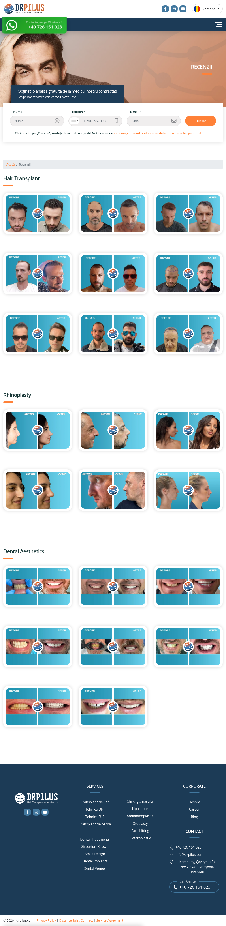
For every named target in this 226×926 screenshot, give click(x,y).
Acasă (10, 164)
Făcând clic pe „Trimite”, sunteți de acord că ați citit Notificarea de (108, 133)
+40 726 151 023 (185, 847)
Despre (194, 802)
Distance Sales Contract (76, 920)
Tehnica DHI (95, 810)
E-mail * (136, 112)
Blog (194, 817)
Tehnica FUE (95, 817)
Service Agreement (109, 920)
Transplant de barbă (95, 824)
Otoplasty (140, 824)
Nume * (19, 112)
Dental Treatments (95, 840)
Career (194, 810)
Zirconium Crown (94, 847)
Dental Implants (94, 861)
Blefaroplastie (140, 838)
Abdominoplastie (140, 816)
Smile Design (95, 854)
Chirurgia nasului (140, 802)
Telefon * (78, 112)
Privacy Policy (46, 920)
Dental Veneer (95, 869)
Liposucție (140, 809)
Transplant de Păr (95, 802)
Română (205, 9)
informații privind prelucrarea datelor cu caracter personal (157, 133)
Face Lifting (140, 831)
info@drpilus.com (186, 854)
